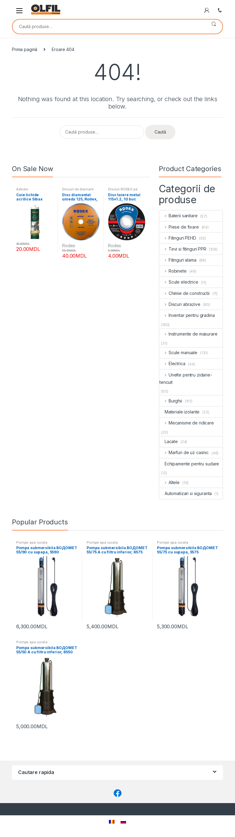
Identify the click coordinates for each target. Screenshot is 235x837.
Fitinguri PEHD (177, 237)
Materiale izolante (179, 411)
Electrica (172, 363)
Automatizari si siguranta (185, 493)
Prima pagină (24, 49)
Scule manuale (178, 352)
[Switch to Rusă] (123, 821)
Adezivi (22, 189)
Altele (169, 482)
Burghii (170, 400)
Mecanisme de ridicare (186, 422)
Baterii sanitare (178, 215)
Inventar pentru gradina (187, 315)
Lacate (168, 441)
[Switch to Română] (112, 821)
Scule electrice (178, 282)
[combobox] (109, 27)
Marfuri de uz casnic (184, 452)
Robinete (173, 270)
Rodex (68, 245)
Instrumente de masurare (188, 333)
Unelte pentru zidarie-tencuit (185, 378)
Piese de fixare (179, 226)
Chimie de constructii (184, 293)
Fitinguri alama (177, 259)
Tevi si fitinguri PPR (182, 248)
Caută (213, 27)
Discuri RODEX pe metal (123, 191)
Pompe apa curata (31, 542)
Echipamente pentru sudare (189, 463)
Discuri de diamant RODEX (77, 191)
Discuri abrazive (179, 304)
